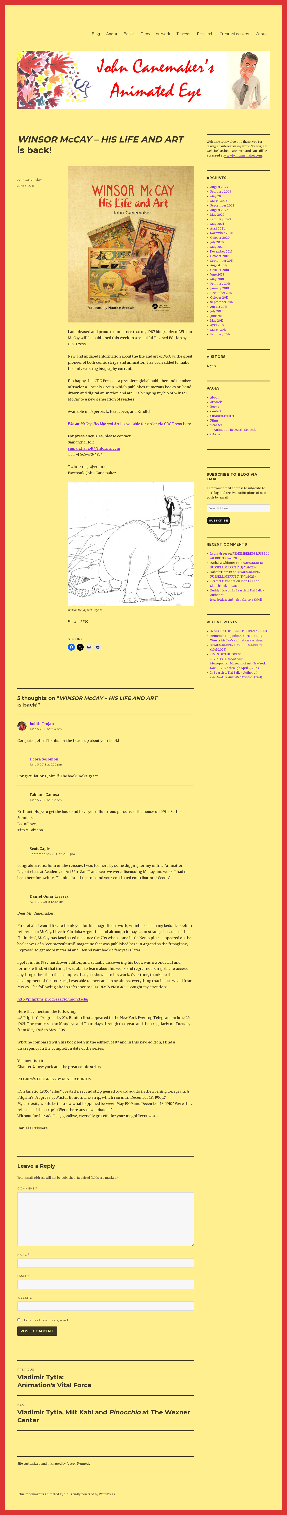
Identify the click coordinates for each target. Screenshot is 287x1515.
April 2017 (217, 325)
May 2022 (217, 215)
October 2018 (219, 270)
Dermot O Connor (223, 581)
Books (129, 34)
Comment (27, 1188)
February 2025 (220, 192)
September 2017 (221, 302)
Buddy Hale (218, 590)
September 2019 (221, 261)
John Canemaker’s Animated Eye (41, 1494)
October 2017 (219, 297)
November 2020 (221, 233)
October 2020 (220, 238)
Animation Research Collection (236, 430)
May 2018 (217, 279)
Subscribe (218, 520)
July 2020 (217, 242)
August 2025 (219, 187)
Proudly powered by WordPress (92, 1494)
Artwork (163, 34)
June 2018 (217, 274)
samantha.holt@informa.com (94, 448)
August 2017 (218, 307)
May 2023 (217, 196)
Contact (263, 34)
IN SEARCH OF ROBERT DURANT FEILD (238, 631)
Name (23, 1255)
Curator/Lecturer (235, 34)
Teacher (183, 34)
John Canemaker (29, 179)
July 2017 (216, 311)
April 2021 (217, 228)
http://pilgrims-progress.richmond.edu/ (52, 999)
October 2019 (219, 256)
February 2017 (220, 334)
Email (23, 1276)
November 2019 (221, 251)
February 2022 (220, 219)
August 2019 (218, 265)
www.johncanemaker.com (243, 155)
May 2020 (217, 247)
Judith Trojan (42, 723)
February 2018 (220, 284)
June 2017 (217, 316)
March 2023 (218, 201)
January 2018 (219, 288)
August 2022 (219, 210)
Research (205, 34)
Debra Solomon (44, 759)
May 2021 (217, 224)
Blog (96, 34)
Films (145, 34)
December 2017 (221, 293)
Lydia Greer (218, 553)
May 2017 (216, 320)
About (111, 34)
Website (24, 1297)
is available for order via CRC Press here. (130, 424)
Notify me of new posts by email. (46, 1320)
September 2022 (222, 205)
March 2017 (218, 330)
